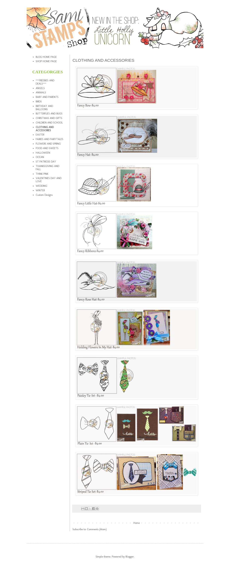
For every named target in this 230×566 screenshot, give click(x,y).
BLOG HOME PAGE (46, 57)
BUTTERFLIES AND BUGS (49, 113)
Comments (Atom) (97, 529)
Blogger (130, 556)
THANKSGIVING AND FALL (47, 168)
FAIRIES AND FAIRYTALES (49, 139)
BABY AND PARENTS (47, 97)
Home (136, 523)
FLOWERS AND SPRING (48, 143)
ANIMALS (41, 92)
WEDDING (41, 186)
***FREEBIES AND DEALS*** (45, 82)
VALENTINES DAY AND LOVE (48, 180)
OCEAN (40, 157)
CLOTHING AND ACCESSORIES (45, 129)
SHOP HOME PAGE (46, 61)
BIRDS (39, 101)
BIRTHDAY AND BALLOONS (44, 108)
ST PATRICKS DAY (46, 161)
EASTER (40, 134)
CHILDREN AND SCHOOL (49, 122)
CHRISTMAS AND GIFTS (49, 118)
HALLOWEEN (43, 152)
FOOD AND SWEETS (47, 148)
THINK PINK (42, 173)
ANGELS (40, 88)
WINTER (40, 190)
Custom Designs (44, 195)
